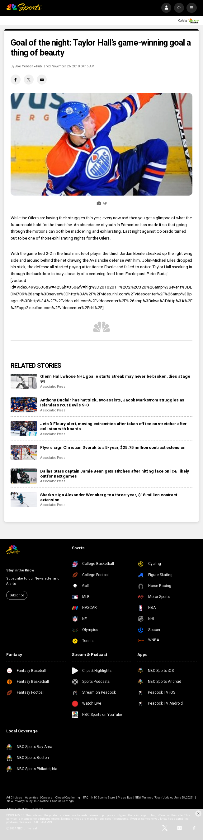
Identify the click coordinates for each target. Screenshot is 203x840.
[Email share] (42, 80)
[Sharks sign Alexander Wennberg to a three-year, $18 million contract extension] (24, 499)
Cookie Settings (63, 801)
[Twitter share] (29, 80)
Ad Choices (14, 797)
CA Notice (42, 801)
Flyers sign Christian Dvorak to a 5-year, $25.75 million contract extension (113, 447)
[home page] (24, 8)
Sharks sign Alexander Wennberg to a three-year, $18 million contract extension (108, 497)
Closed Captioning (67, 797)
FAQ (85, 797)
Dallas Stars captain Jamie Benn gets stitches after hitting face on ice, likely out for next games (114, 473)
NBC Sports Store (103, 797)
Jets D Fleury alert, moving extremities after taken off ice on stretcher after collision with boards (113, 426)
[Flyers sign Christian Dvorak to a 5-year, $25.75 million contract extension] (24, 452)
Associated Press (52, 386)
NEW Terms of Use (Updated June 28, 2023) (164, 797)
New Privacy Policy (19, 801)
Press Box (125, 797)
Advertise (31, 797)
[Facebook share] (16, 80)
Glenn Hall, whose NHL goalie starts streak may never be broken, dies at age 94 (115, 379)
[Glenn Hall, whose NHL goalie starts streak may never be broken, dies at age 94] (24, 381)
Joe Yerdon (24, 66)
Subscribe (17, 595)
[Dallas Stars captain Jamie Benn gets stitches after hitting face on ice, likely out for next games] (24, 476)
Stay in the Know (20, 570)
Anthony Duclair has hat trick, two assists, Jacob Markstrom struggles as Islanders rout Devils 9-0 (112, 402)
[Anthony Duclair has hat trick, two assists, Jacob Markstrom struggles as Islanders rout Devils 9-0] (24, 404)
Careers (46, 797)
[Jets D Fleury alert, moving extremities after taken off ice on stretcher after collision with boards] (24, 428)
